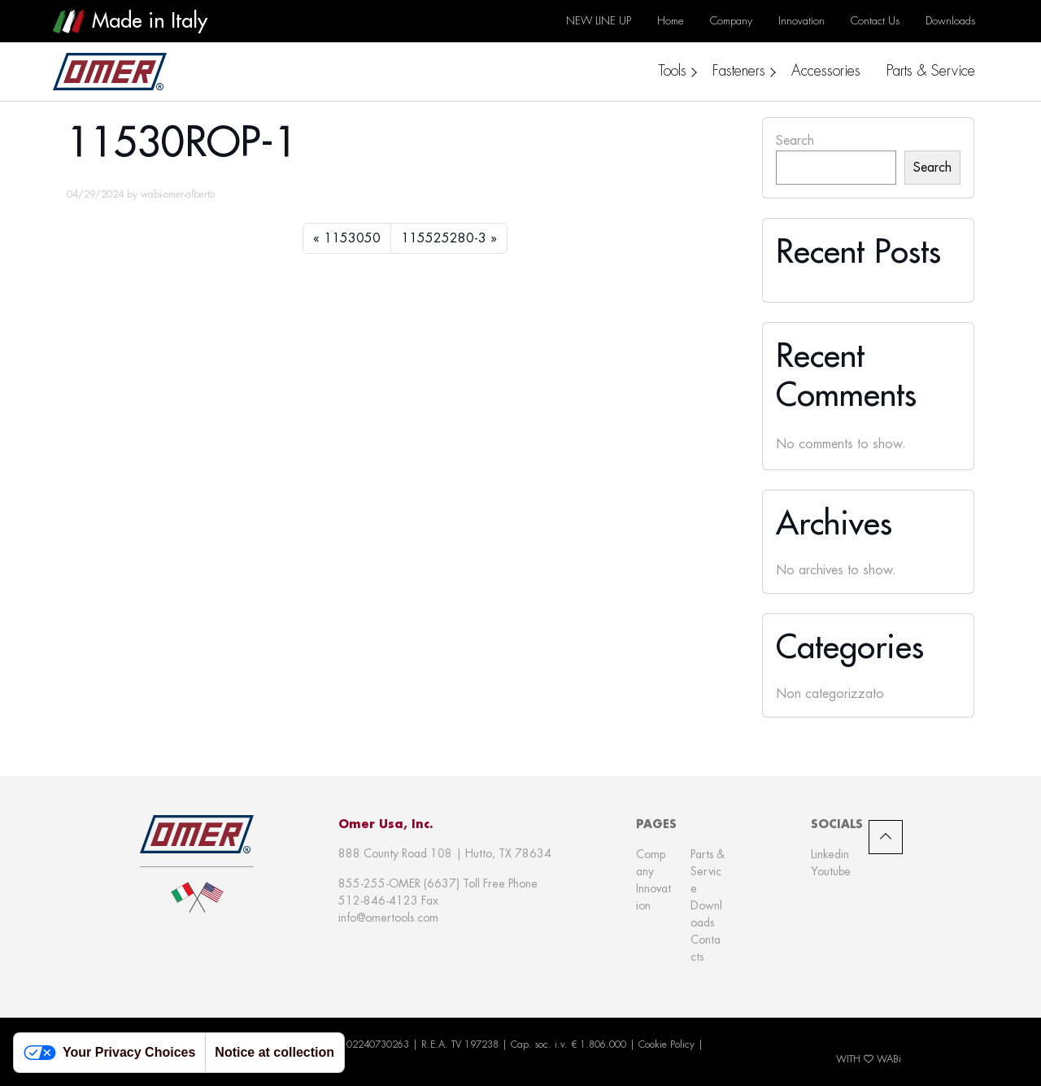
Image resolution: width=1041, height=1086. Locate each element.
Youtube (831, 871)
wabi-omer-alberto (178, 194)
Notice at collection (274, 1052)
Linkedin (830, 854)
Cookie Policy (666, 1044)
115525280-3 (443, 237)
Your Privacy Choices (109, 1053)
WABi (889, 1059)
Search (795, 140)
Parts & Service (707, 871)
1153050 (352, 237)
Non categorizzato (830, 693)
